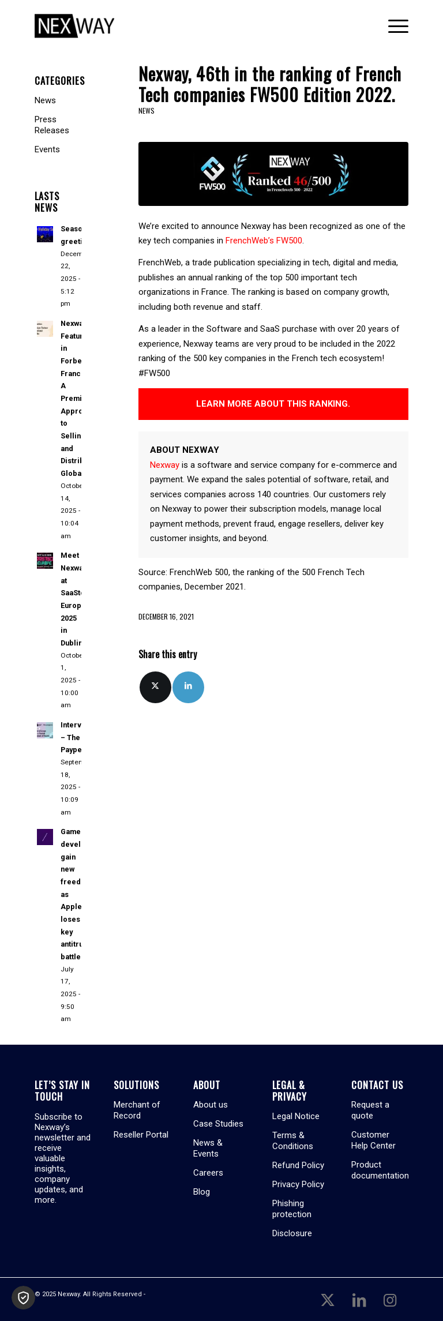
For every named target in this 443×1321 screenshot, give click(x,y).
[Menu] (392, 26)
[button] (23, 1297)
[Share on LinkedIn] (188, 687)
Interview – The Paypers (77, 737)
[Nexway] (74, 26)
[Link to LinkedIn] (358, 1299)
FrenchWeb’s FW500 (262, 240)
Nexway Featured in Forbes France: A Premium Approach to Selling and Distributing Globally (81, 398)
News (146, 110)
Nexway (164, 465)
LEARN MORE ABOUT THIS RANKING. (273, 404)
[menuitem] (392, 26)
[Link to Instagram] (390, 1299)
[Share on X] (155, 687)
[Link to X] (327, 1299)
